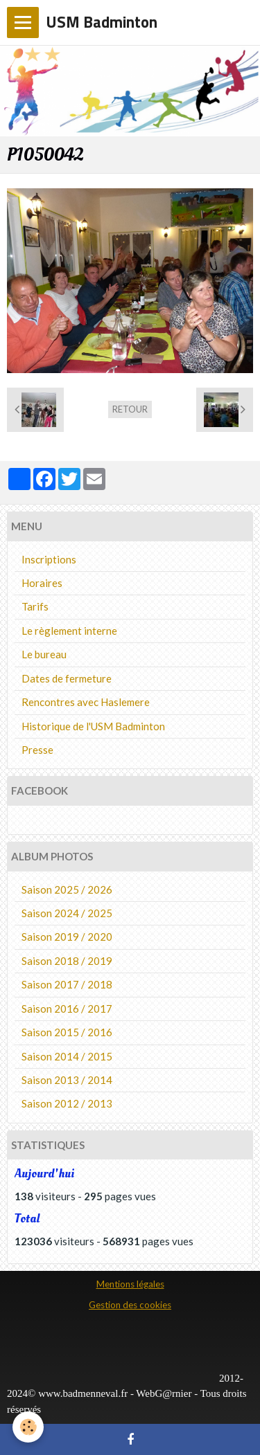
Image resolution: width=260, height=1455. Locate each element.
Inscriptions (48, 559)
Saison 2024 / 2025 (66, 913)
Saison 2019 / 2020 (66, 936)
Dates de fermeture (66, 678)
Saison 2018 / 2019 (66, 961)
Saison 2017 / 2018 (66, 984)
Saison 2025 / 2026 (66, 889)
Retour (130, 409)
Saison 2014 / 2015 (66, 1056)
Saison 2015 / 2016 (66, 1032)
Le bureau (44, 654)
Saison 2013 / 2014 (66, 1080)
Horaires (41, 583)
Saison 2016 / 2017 (66, 1008)
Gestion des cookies (130, 1304)
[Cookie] (28, 1427)
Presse (37, 749)
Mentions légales (130, 1284)
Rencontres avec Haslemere (85, 702)
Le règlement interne (69, 630)
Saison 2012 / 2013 (66, 1103)
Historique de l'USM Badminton (93, 726)
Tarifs (35, 606)
